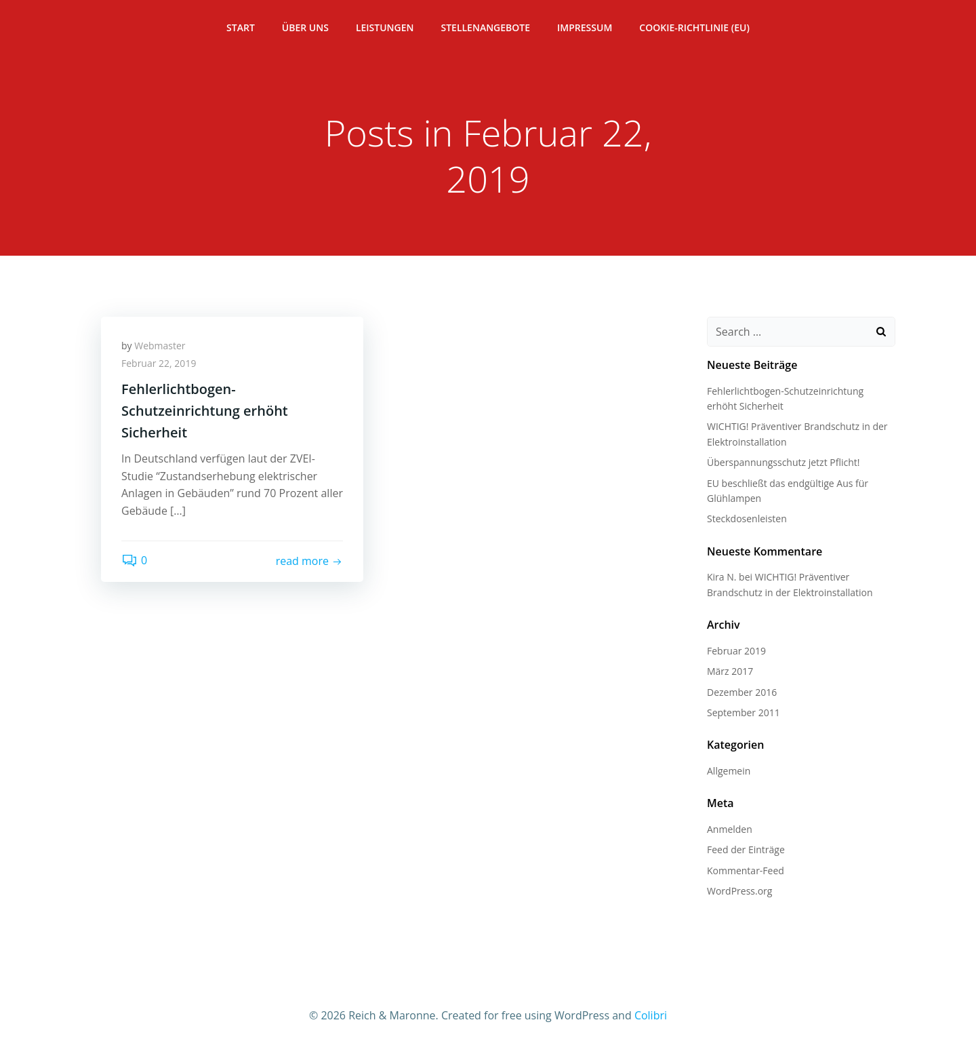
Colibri (650, 1015)
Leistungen (385, 27)
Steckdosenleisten (747, 518)
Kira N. (721, 576)
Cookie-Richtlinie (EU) (694, 27)
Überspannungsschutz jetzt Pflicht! (783, 462)
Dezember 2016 (742, 692)
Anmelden (729, 829)
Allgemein (728, 770)
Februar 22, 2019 (158, 363)
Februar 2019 (736, 650)
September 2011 (743, 712)
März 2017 (730, 671)
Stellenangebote (485, 27)
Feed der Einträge (746, 849)
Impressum (584, 27)
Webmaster (159, 345)
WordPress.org (739, 890)
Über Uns (305, 27)
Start (240, 27)
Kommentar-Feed (745, 870)
